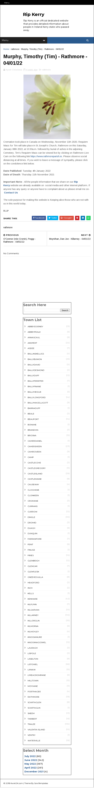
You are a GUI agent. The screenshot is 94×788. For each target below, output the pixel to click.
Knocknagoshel (37, 643)
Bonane (32, 425)
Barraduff (34, 408)
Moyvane (33, 686)
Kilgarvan (33, 610)
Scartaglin (34, 708)
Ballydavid (34, 365)
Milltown (33, 681)
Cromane (33, 501)
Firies (31, 556)
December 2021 (34, 772)
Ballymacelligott (38, 403)
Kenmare (33, 599)
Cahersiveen (35, 447)
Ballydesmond (36, 370)
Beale (31, 414)
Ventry (31, 735)
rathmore (15, 49)
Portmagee (34, 692)
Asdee (31, 349)
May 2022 (30, 764)
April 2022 (30, 768)
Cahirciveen (34, 452)
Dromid (32, 523)
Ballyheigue (34, 392)
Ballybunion (35, 359)
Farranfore (35, 539)
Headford (33, 583)
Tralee (31, 725)
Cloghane (33, 490)
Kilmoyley (33, 632)
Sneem (31, 714)
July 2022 (30, 756)
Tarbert (32, 719)
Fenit (30, 545)
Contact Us (11, 193)
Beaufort (33, 419)
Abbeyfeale (34, 332)
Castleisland (35, 474)
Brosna (32, 436)
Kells (31, 594)
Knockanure (35, 637)
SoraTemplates (41, 784)
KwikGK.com (17, 784)
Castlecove (34, 463)
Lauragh (33, 648)
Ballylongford (37, 398)
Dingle (31, 517)
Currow (32, 512)
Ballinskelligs (36, 354)
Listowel (33, 665)
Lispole (32, 654)
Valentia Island (36, 730)
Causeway (33, 485)
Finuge (31, 550)
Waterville (34, 741)
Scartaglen (34, 703)
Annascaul (34, 338)
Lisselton (33, 659)
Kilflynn (32, 605)
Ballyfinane (34, 387)
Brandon (33, 430)
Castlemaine (35, 479)
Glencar (32, 566)
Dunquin (32, 534)
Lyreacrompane (37, 675)
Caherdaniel (35, 441)
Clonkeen (33, 496)
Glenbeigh (33, 561)
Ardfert (32, 343)
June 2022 (30, 760)
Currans (32, 507)
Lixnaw (32, 670)
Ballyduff (33, 376)
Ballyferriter (35, 381)
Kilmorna (33, 626)
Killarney (33, 616)
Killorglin (34, 621)
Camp (31, 457)
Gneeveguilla (35, 577)
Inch (30, 588)
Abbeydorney (35, 327)
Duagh (31, 528)
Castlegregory (36, 468)
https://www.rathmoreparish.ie (46, 156)
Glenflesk (33, 572)
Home (6, 49)
